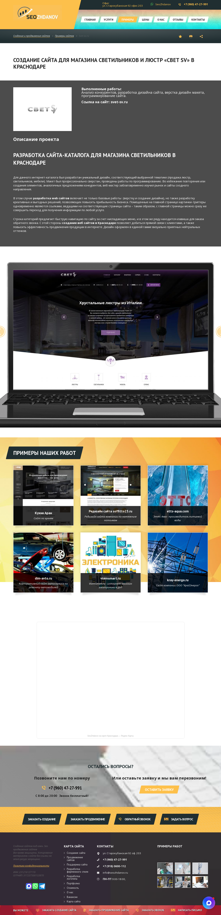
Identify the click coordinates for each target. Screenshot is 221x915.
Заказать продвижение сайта (106, 910)
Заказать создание (41, 819)
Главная (90, 19)
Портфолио (73, 883)
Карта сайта (74, 846)
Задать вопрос (178, 819)
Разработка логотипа (73, 877)
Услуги (108, 19)
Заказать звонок (150, 910)
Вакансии (72, 897)
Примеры (128, 19)
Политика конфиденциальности (31, 865)
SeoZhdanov (163, 4)
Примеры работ (169, 846)
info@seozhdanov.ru (115, 872)
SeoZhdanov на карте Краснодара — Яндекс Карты (110, 736)
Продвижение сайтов (75, 859)
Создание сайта (76, 853)
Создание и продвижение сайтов (31, 36)
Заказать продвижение (88, 819)
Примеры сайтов (64, 36)
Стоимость (73, 888)
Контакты (198, 19)
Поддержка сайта (77, 864)
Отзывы (178, 19)
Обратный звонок (135, 819)
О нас (161, 19)
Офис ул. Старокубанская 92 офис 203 (122, 4)
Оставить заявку (159, 789)
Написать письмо (186, 910)
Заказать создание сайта (56, 910)
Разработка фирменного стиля (77, 870)
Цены (145, 19)
